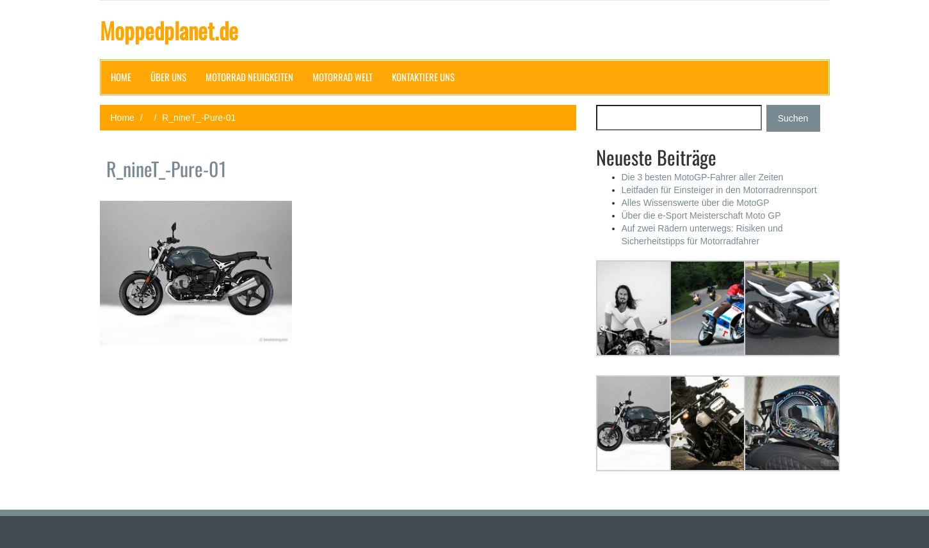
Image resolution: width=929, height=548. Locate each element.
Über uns (168, 77)
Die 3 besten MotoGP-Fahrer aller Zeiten (703, 177)
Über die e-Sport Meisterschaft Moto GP (701, 215)
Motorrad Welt (342, 77)
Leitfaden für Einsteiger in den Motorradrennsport (719, 190)
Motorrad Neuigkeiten (249, 77)
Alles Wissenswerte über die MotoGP (696, 203)
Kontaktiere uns (423, 77)
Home (121, 77)
